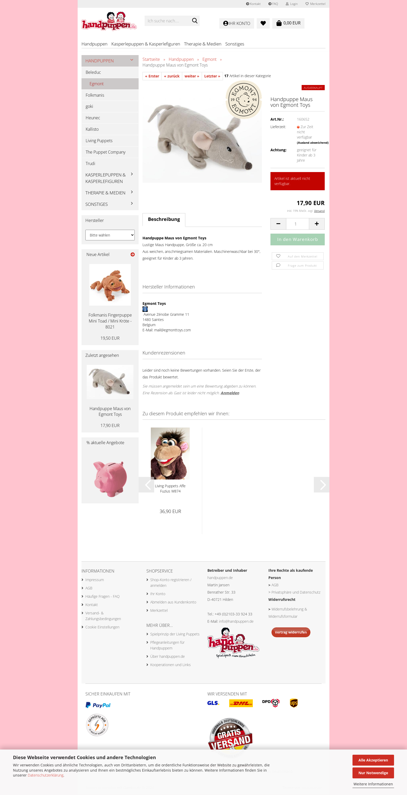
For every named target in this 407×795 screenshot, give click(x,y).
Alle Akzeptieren (373, 760)
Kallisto (92, 130)
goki (89, 107)
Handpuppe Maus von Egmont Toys (110, 412)
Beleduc (93, 73)
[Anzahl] (297, 225)
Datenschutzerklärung (45, 775)
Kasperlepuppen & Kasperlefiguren (145, 44)
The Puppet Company (105, 153)
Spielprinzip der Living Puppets (175, 634)
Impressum (94, 580)
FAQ (273, 4)
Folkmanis (95, 96)
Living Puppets (99, 141)
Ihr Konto (157, 594)
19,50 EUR (110, 339)
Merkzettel (315, 4)
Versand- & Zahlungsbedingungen (103, 616)
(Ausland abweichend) (313, 143)
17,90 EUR (110, 426)
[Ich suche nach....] (195, 21)
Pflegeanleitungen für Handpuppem (167, 646)
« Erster (152, 77)
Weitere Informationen (373, 783)
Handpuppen (94, 44)
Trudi (90, 164)
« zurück (172, 77)
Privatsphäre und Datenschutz (296, 593)
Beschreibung (164, 220)
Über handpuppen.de (167, 657)
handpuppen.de (220, 578)
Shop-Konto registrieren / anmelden (171, 583)
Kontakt (253, 4)
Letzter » (212, 77)
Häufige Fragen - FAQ (102, 597)
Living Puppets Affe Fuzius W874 (170, 489)
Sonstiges (234, 44)
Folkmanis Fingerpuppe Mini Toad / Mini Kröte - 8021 (110, 322)
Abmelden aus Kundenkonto (173, 602)
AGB (88, 588)
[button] (278, 225)
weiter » (192, 77)
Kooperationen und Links (170, 665)
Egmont (97, 84)
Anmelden (230, 393)
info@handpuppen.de (236, 622)
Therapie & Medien (202, 44)
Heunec (93, 119)
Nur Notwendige (373, 772)
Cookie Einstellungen (102, 627)
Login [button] (292, 4)
